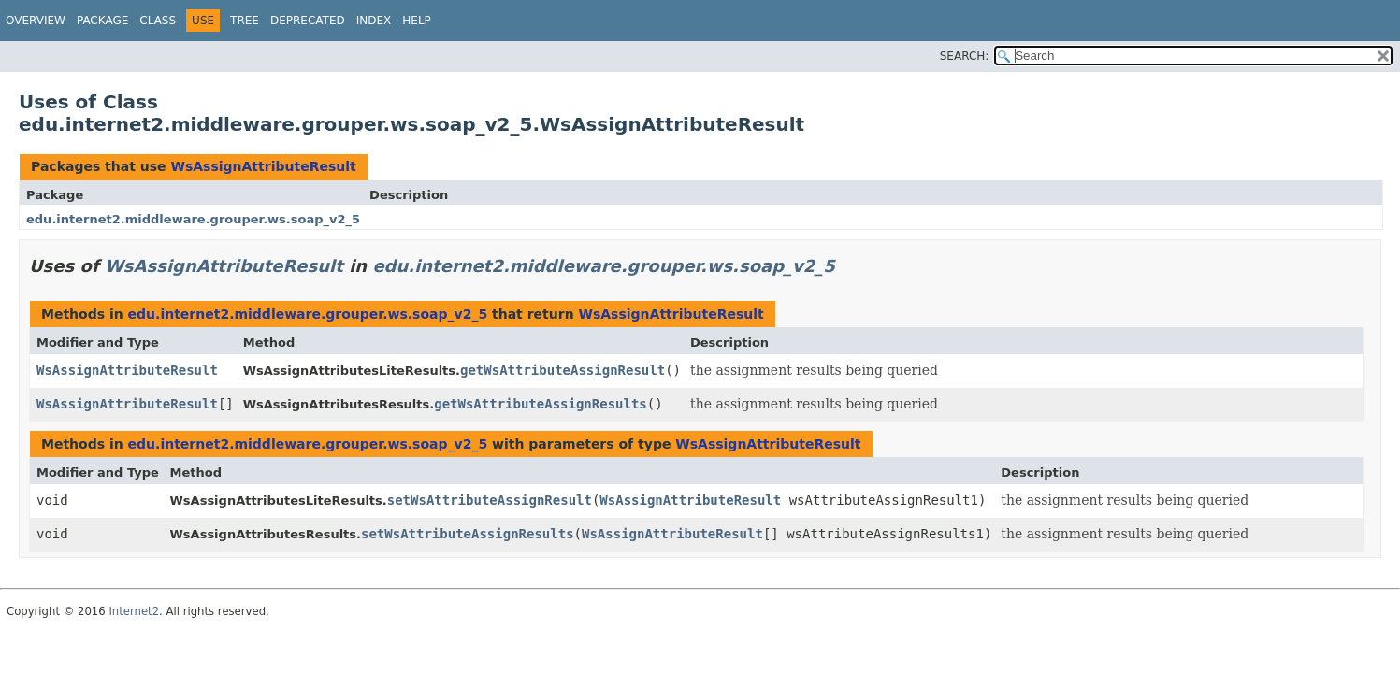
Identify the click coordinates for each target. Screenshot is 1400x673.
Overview (35, 20)
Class (157, 20)
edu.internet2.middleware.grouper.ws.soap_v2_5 (193, 219)
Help (416, 20)
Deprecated (307, 20)
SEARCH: (964, 56)
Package (102, 20)
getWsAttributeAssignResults (540, 403)
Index (374, 20)
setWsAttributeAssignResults (467, 533)
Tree (244, 20)
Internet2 (133, 611)
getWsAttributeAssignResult (562, 370)
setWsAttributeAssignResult (489, 500)
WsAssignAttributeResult (262, 166)
